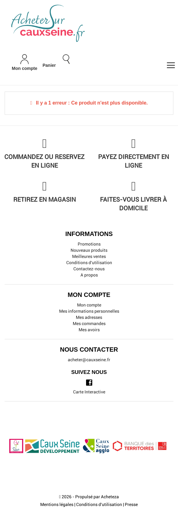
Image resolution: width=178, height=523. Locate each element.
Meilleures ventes (89, 256)
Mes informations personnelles (89, 311)
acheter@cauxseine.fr (89, 359)
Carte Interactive (89, 391)
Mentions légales (56, 504)
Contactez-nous (89, 268)
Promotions (89, 244)
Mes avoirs (89, 329)
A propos (89, 274)
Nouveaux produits (89, 250)
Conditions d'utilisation (89, 262)
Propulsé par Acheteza (97, 496)
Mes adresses (89, 317)
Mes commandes (89, 323)
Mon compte (89, 304)
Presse (131, 504)
